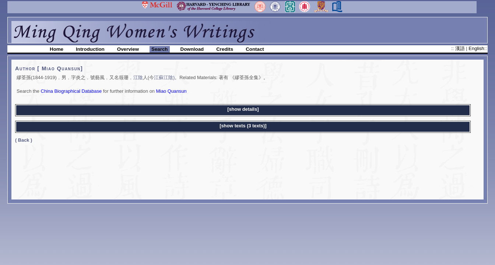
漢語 (460, 48)
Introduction (90, 49)
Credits (224, 49)
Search (159, 49)
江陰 (138, 77)
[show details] (243, 109)
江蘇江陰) (164, 77)
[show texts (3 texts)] (243, 125)
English (476, 48)
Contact (255, 49)
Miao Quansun (171, 91)
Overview (128, 49)
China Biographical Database (71, 91)
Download (192, 49)
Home (56, 49)
